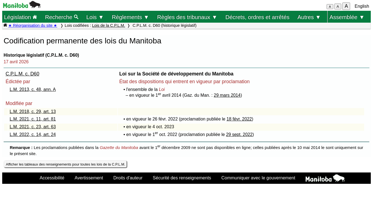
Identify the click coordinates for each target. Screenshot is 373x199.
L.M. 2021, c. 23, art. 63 (33, 126)
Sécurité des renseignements (182, 177)
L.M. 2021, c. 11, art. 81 (33, 119)
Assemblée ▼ (346, 17)
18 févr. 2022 (239, 119)
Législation (20, 17)
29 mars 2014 (227, 95)
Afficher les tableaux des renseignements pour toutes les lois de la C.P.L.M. (65, 164)
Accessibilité (51, 177)
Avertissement (89, 177)
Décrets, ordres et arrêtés (257, 17)
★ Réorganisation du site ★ (32, 25)
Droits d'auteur (128, 177)
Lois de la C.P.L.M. (108, 25)
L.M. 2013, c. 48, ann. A (33, 89)
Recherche (61, 17)
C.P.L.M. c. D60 (22, 74)
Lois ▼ (95, 17)
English (362, 6)
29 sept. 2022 (239, 134)
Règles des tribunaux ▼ (187, 17)
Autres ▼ (309, 17)
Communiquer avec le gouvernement (258, 177)
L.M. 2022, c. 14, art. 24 (33, 134)
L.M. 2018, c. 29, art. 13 (33, 111)
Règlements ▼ (130, 17)
